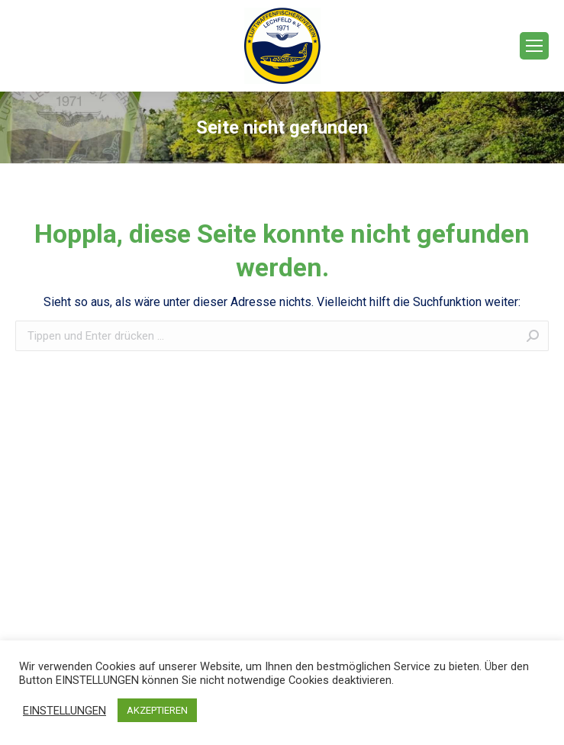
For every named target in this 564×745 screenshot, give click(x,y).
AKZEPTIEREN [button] (157, 710)
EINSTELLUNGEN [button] (64, 711)
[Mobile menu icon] (534, 46)
